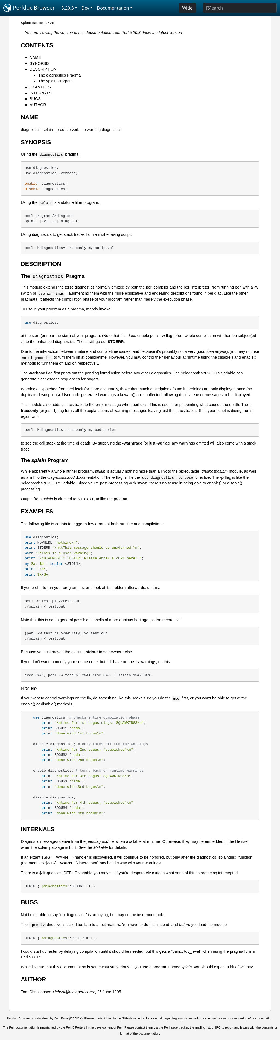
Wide (187, 8)
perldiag (215, 293)
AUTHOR (38, 105)
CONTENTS (37, 45)
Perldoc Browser (29, 8)
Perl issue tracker (176, 1027)
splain (26, 22)
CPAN (49, 22)
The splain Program (55, 81)
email (159, 1018)
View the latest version (162, 32)
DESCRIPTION (43, 69)
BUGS (35, 99)
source (38, 22)
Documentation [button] (113, 8)
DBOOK (76, 1018)
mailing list (202, 1027)
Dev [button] (85, 8)
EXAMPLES (40, 87)
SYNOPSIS (40, 63)
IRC (218, 1027)
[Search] (240, 8)
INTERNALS (41, 93)
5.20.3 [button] (68, 8)
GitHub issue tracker (136, 1018)
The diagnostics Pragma (59, 75)
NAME (35, 57)
